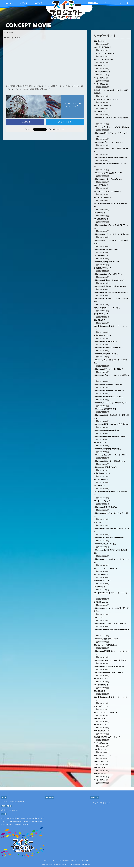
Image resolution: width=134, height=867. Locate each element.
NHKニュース (98, 617)
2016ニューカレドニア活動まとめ (105, 568)
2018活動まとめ (99, 213)
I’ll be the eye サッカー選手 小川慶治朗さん (109, 666)
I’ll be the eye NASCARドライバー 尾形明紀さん (111, 660)
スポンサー (39, 3)
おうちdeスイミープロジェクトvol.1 (106, 99)
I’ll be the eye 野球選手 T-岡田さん (106, 354)
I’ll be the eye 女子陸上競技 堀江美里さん (109, 390)
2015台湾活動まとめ (101, 685)
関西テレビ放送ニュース (102, 755)
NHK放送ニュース (100, 718)
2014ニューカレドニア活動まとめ (105, 712)
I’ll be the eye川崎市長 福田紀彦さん (106, 430)
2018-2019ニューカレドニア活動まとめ (107, 191)
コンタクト (124, 3)
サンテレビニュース (101, 78)
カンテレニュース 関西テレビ (104, 53)
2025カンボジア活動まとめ (103, 59)
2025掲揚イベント (100, 41)
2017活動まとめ (99, 320)
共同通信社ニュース (101, 602)
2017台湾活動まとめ (101, 479)
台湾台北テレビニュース (102, 580)
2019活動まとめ (99, 111)
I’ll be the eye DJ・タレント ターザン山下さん (110, 623)
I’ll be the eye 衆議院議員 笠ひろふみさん (108, 397)
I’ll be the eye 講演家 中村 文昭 (105, 409)
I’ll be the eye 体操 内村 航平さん (105, 341)
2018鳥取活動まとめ (101, 219)
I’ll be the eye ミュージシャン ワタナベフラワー (110, 403)
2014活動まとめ (99, 691)
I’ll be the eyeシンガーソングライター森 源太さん (111, 234)
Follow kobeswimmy (56, 129)
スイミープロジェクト (102, 803)
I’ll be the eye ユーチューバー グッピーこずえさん (111, 127)
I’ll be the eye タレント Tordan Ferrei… (108, 179)
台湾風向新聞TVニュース (102, 335)
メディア (24, 3)
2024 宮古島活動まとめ (102, 72)
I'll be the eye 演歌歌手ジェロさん (106, 467)
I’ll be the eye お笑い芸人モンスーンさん (108, 173)
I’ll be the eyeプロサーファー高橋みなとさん (109, 461)
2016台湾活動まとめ (101, 574)
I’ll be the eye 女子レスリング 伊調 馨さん (108, 347)
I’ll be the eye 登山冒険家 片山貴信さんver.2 (110, 286)
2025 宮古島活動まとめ (102, 47)
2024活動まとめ (99, 65)
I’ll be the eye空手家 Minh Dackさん (106, 262)
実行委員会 (93, 3)
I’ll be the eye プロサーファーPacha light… (109, 142)
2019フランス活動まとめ (102, 105)
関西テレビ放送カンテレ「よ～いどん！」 (108, 308)
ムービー (108, 3)
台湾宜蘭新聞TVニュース (102, 268)
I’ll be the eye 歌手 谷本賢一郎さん (106, 639)
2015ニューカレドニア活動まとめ (105, 645)
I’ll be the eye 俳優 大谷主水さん (105, 507)
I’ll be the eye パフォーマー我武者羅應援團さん (111, 292)
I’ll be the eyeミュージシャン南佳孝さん (108, 274)
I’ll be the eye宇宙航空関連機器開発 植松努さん (111, 436)
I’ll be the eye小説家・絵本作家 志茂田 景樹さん (111, 424)
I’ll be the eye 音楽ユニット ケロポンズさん (109, 280)
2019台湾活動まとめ (101, 185)
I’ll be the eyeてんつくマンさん (105, 544)
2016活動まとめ (99, 485)
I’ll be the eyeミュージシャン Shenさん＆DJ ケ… (111, 455)
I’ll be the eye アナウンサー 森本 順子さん (108, 369)
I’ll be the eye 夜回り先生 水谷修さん (107, 249)
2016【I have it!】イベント (103, 501)
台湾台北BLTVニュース (102, 473)
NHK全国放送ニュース (102, 731)
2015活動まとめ (99, 587)
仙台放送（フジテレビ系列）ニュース (107, 737)
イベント (9, 3)
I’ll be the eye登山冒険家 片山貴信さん (107, 449)
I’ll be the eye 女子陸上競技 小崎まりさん (109, 384)
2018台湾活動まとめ (101, 256)
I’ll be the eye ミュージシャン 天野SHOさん (109, 538)
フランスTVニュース (101, 314)
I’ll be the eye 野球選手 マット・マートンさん (110, 672)
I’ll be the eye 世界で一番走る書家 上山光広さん (110, 157)
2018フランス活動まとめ (102, 197)
